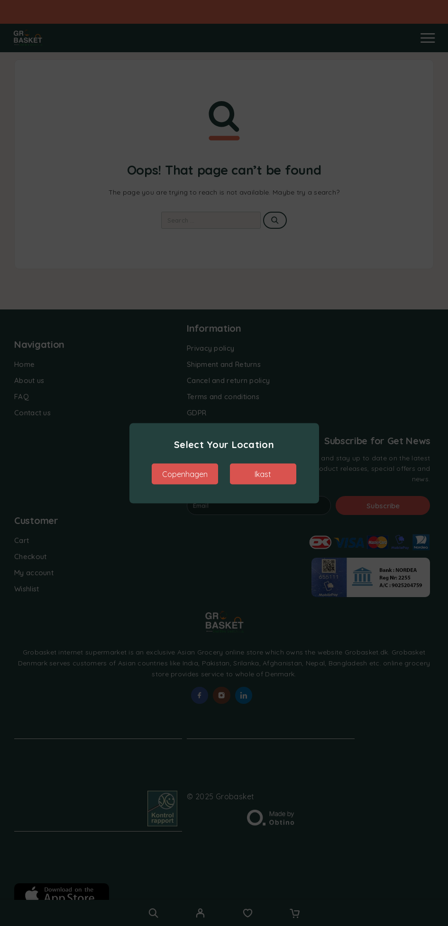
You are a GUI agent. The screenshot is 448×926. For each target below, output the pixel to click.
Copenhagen (185, 473)
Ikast (263, 473)
